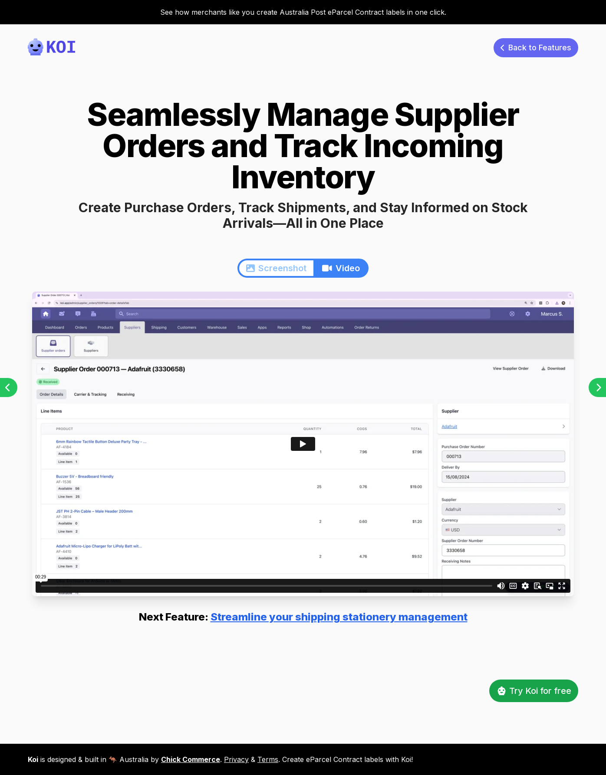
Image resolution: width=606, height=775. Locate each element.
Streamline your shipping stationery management (339, 617)
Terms (267, 759)
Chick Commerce (190, 759)
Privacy (236, 759)
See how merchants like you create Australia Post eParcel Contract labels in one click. (303, 12)
